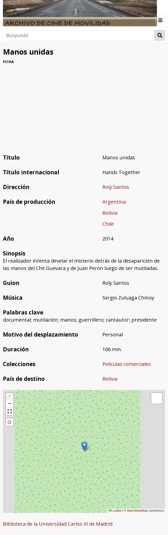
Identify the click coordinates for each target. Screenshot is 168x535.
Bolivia (109, 212)
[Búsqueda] (79, 35)
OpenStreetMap (137, 510)
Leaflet (115, 510)
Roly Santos (115, 187)
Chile (108, 224)
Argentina (114, 201)
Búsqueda (159, 35)
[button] (84, 446)
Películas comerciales (126, 364)
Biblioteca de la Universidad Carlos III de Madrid (57, 523)
